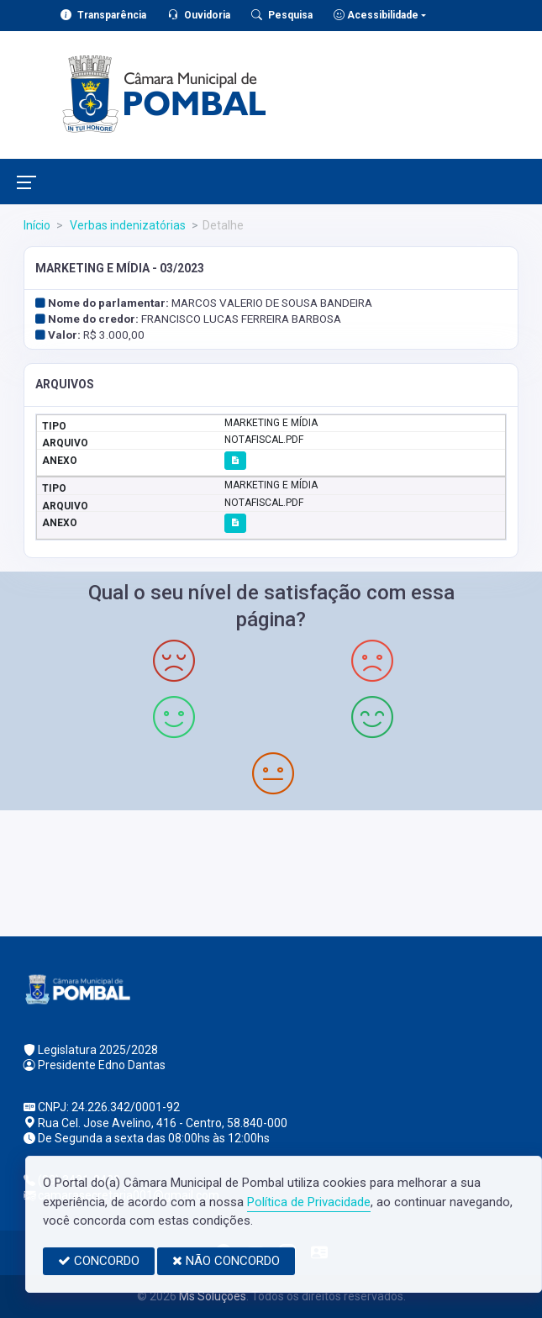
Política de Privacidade (309, 1202)
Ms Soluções (212, 1296)
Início (37, 225)
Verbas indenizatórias (126, 225)
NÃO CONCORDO (226, 1260)
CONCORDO (98, 1260)
